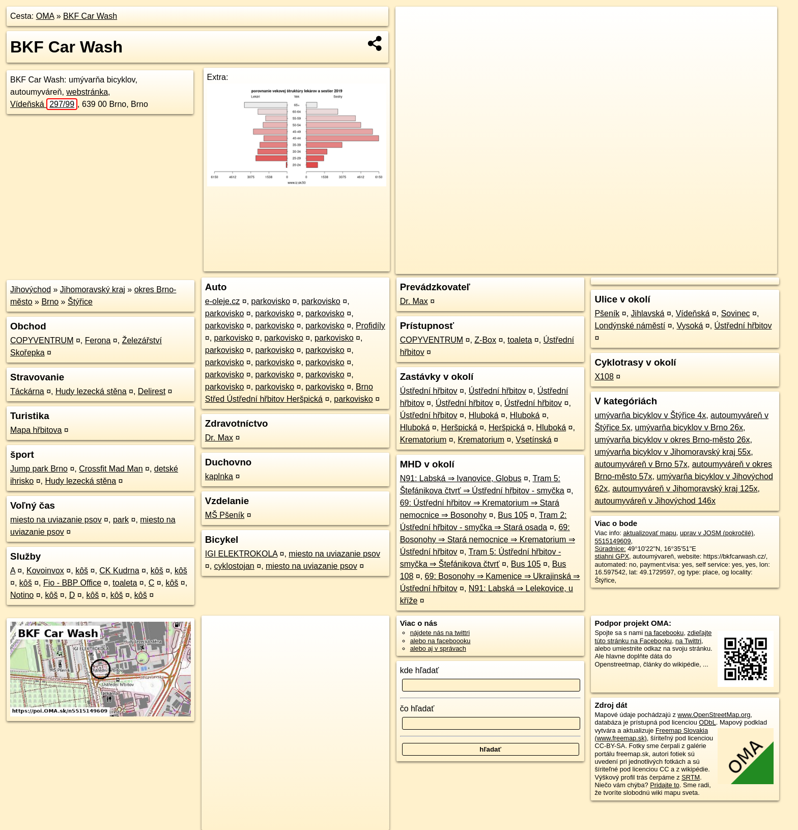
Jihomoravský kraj (92, 289)
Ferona (98, 340)
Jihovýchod (30, 289)
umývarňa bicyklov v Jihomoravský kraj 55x (672, 452)
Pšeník (606, 313)
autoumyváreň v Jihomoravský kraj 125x (684, 488)
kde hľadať (419, 670)
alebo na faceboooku (440, 641)
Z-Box (485, 340)
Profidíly (370, 325)
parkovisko (270, 301)
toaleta (124, 582)
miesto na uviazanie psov (56, 519)
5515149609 (612, 541)
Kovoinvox (45, 570)
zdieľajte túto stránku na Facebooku (652, 636)
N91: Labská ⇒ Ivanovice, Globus (461, 478)
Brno (50, 301)
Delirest (151, 391)
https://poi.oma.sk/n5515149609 (731, 266)
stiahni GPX (611, 556)
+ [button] (413, 24)
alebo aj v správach (438, 648)
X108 (603, 376)
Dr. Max (219, 437)
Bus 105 (513, 515)
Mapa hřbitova (36, 430)
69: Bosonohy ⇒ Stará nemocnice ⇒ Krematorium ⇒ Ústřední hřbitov (487, 539)
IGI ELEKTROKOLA (241, 553)
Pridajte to (664, 785)
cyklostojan (234, 566)
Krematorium (423, 439)
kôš (81, 570)
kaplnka (219, 476)
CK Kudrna (119, 570)
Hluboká (484, 415)
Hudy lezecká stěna (91, 391)
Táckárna (27, 391)
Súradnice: (609, 548)
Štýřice (80, 301)
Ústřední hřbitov (429, 390)
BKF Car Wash (90, 16)
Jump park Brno (39, 468)
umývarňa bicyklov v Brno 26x (689, 427)
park (121, 519)
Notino (22, 595)
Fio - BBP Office (72, 582)
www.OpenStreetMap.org (713, 714)
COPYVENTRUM (41, 340)
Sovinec (735, 313)
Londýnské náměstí (629, 325)
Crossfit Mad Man (110, 468)
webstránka (87, 92)
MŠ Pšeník (224, 515)
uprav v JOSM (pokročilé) (716, 533)
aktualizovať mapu (649, 533)
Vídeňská (43, 104)
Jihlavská (648, 313)
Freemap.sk (654, 266)
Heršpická (459, 427)
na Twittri (688, 641)
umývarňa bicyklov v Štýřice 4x (650, 415)
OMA (45, 16)
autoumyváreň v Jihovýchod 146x (654, 500)
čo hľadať (417, 708)
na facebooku (664, 633)
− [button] (413, 39)
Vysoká (689, 325)
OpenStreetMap (601, 266)
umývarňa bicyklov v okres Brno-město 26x (672, 439)
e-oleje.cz (222, 301)
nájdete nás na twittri (440, 633)
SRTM (690, 777)
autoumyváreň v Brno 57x (640, 464)
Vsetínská (533, 439)
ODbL (707, 722)
